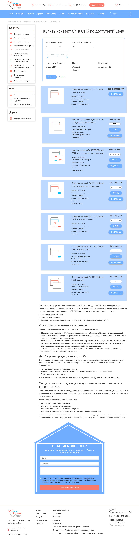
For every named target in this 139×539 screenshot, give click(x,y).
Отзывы (39, 523)
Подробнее (116, 94)
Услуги (62, 14)
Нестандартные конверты (19, 76)
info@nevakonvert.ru (59, 5)
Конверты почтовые (21, 38)
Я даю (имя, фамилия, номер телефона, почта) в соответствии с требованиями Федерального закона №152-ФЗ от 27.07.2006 (69, 480)
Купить (115, 129)
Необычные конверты (22, 81)
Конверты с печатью (21, 34)
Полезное (90, 14)
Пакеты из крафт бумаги (23, 105)
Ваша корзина (124, 5)
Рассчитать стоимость (69, 488)
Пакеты (30, 14)
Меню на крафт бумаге (22, 119)
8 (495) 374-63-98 (79, 5)
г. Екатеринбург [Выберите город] (40, 5)
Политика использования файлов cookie (71, 527)
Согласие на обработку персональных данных (73, 530)
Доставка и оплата (75, 14)
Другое (40, 14)
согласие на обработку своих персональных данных (69, 478)
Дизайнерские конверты (23, 46)
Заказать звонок (97, 5)
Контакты (101, 14)
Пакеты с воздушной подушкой (22, 100)
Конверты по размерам (22, 42)
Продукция (41, 513)
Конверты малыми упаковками (20, 54)
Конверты (20, 14)
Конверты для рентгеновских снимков (22, 66)
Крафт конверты (20, 71)
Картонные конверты (21, 50)
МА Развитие (14, 530)
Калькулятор (51, 14)
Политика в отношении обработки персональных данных (78, 533)
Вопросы (57, 516)
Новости (56, 520)
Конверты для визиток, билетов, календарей (22, 60)
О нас (11, 14)
